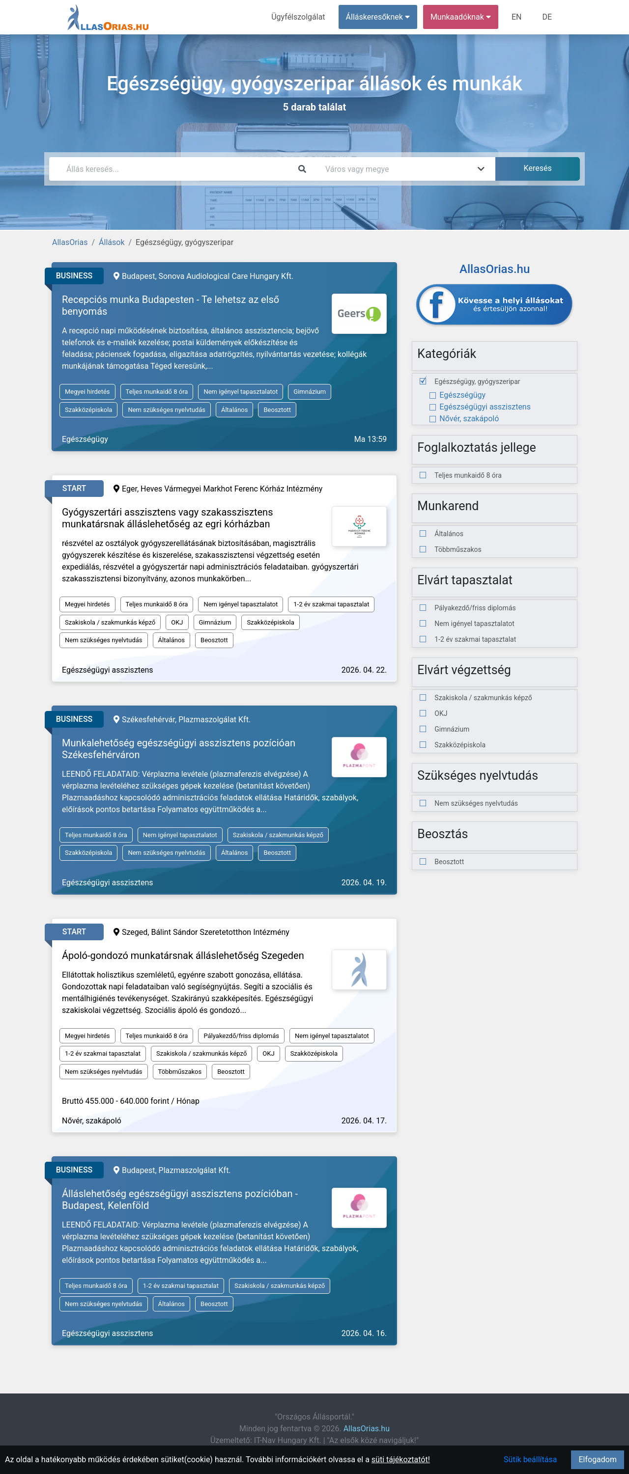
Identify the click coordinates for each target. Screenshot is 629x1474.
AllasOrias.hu (366, 1428)
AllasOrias (69, 242)
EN (517, 17)
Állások (111, 242)
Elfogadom (597, 1459)
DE (547, 17)
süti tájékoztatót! (401, 1459)
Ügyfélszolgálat (298, 17)
